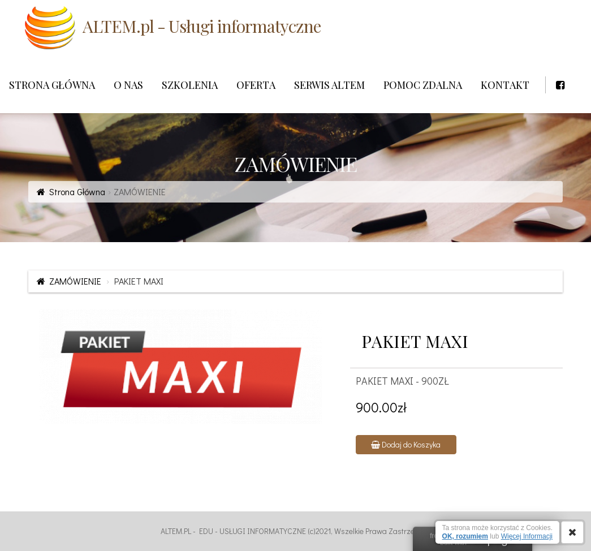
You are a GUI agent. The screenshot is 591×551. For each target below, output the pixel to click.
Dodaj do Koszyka (406, 444)
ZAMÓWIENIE (75, 281)
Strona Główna (77, 191)
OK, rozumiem (465, 536)
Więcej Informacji (527, 536)
